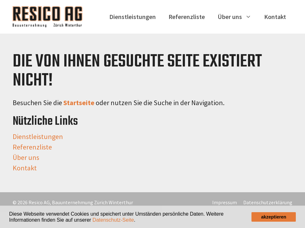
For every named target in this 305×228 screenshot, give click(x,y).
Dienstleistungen (132, 17)
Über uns (238, 16)
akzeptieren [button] (273, 216)
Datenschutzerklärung (267, 202)
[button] (138, 220)
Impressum (224, 202)
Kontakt (275, 17)
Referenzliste (186, 17)
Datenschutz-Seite (113, 220)
